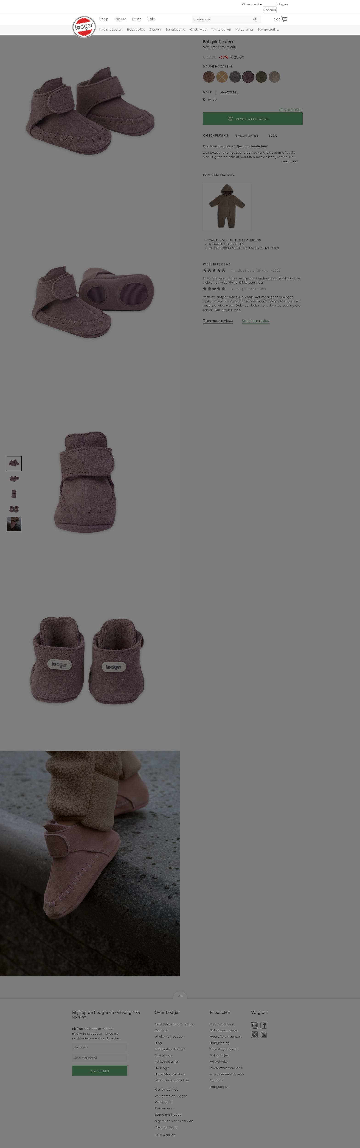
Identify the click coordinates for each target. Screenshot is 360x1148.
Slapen (155, 29)
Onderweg (198, 29)
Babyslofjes (136, 29)
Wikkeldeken (221, 29)
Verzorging (244, 29)
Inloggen (282, 4)
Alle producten (111, 29)
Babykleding (175, 29)
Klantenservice (252, 4)
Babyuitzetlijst (268, 29)
